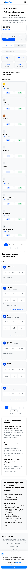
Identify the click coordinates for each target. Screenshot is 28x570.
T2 (3, 182)
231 (21, 407)
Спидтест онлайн (14, 546)
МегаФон (6, 150)
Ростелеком (7, 213)
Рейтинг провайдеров (14, 549)
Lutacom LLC (10, 266)
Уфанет (5, 118)
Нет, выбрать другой (20, 39)
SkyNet (5, 134)
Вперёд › (14, 248)
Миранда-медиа (8, 229)
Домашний (8, 45)
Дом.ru (5, 87)
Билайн (5, 166)
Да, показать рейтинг (8, 39)
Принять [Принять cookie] (14, 567)
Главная (3, 8)
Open (6, 2)
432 (21, 244)
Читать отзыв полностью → (17, 281)
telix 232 (9, 342)
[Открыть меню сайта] (25, 2)
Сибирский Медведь (9, 198)
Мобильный (20, 45)
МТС (4, 103)
